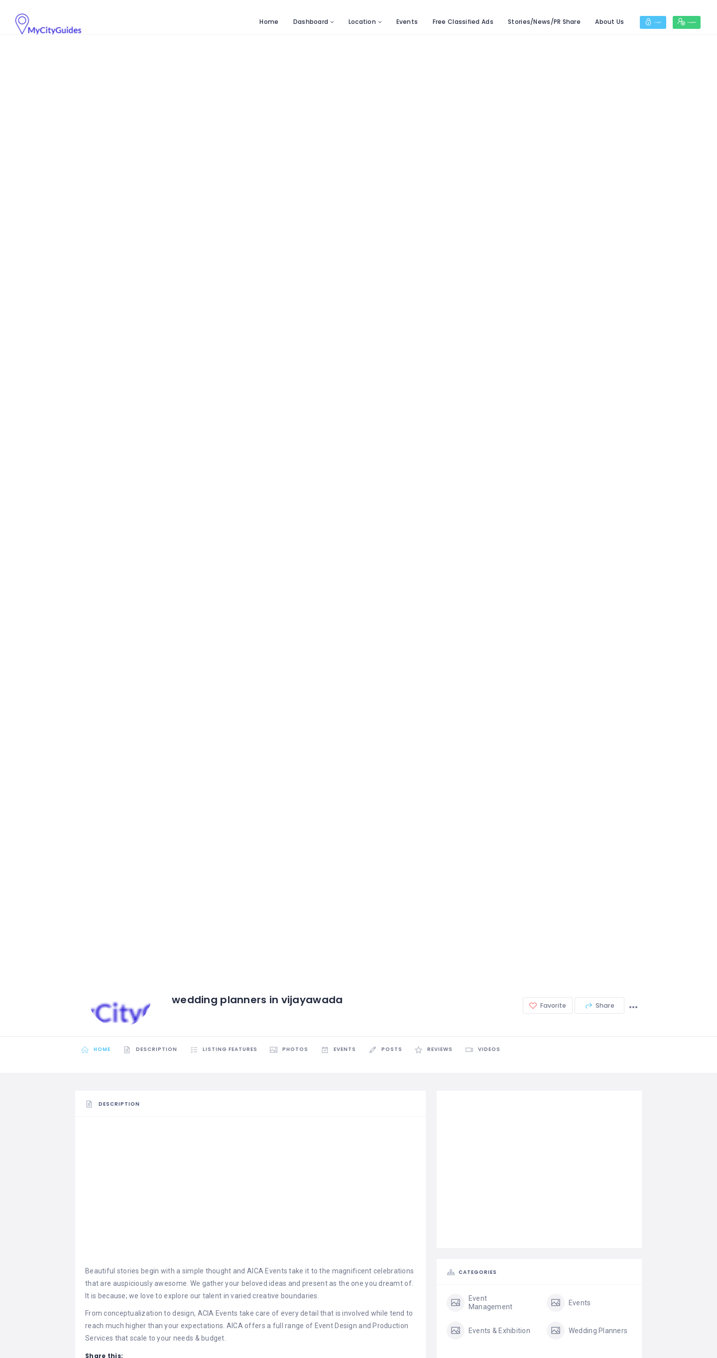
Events (373, 21)
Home (235, 21)
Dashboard (277, 21)
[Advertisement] (250, 1195)
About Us (575, 21)
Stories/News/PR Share (510, 21)
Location (328, 21)
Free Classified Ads (429, 21)
